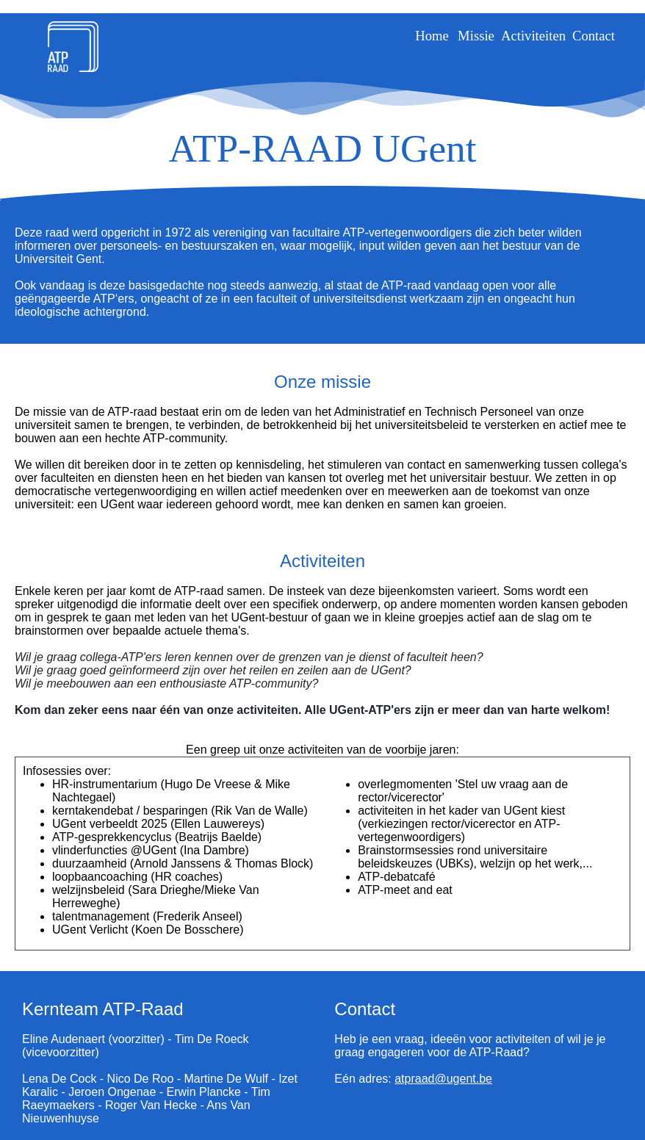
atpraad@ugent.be (443, 1078)
